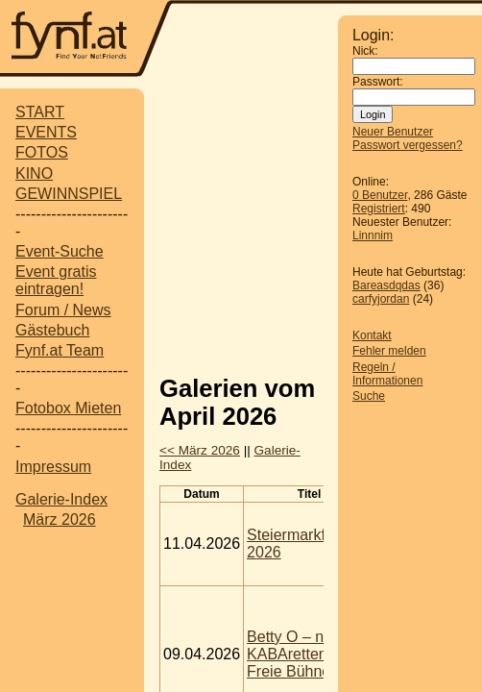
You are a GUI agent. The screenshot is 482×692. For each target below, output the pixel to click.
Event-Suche (59, 251)
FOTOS (41, 152)
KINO (34, 173)
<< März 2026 (199, 450)
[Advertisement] (320, 223)
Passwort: (377, 81)
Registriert (378, 208)
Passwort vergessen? (407, 145)
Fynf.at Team (59, 350)
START (39, 112)
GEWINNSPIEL (68, 193)
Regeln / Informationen (387, 373)
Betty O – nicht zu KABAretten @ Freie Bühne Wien (308, 654)
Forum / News (63, 310)
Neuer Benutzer (392, 131)
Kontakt (372, 335)
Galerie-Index (61, 499)
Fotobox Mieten (68, 408)
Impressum (53, 466)
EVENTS (46, 132)
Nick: (365, 51)
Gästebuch (52, 330)
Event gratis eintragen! (55, 280)
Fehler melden (389, 351)
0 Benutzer (379, 195)
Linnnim (372, 235)
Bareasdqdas (386, 285)
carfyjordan (380, 299)
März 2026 (59, 519)
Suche (368, 396)
